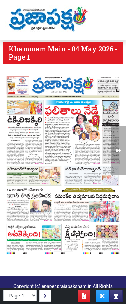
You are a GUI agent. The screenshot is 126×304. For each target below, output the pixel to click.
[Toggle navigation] (111, 20)
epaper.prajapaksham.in (67, 286)
